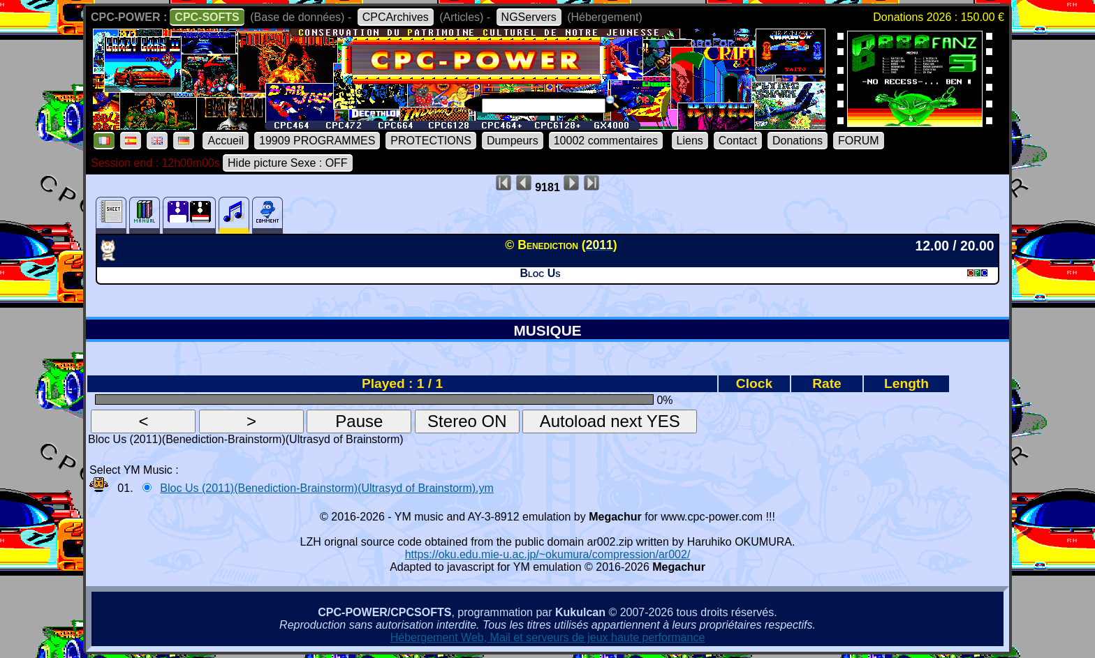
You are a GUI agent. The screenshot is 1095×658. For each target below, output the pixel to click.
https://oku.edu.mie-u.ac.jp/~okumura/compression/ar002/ (548, 554)
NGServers (529, 17)
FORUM (858, 141)
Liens (690, 141)
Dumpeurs (512, 141)
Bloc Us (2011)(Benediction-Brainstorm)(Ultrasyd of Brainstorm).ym (326, 488)
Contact (738, 141)
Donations (797, 141)
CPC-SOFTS (207, 17)
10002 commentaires (606, 141)
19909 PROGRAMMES (317, 141)
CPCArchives (395, 17)
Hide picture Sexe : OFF (288, 163)
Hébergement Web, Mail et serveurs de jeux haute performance (547, 637)
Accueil (225, 141)
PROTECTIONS (430, 141)
